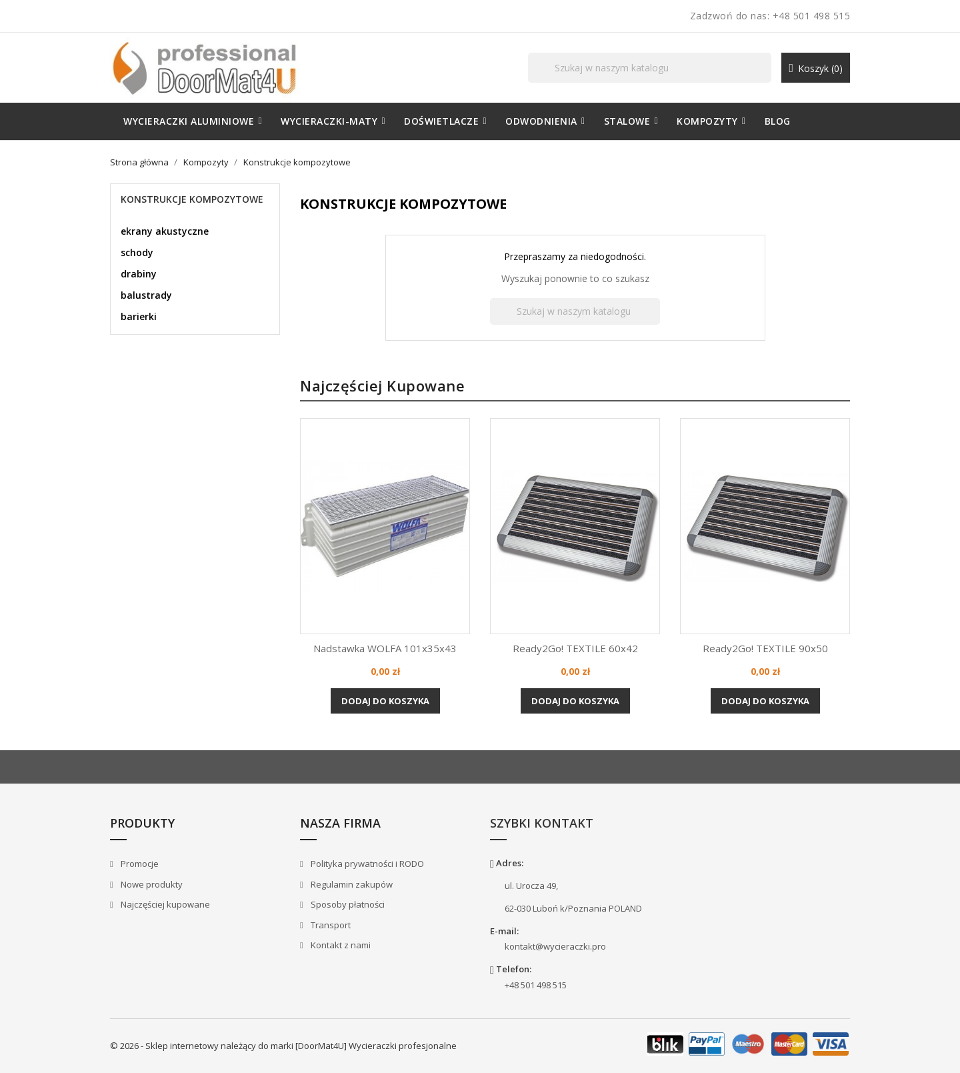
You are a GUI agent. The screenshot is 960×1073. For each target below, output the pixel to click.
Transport (330, 925)
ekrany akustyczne (165, 231)
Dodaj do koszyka (385, 701)
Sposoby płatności (347, 904)
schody (137, 252)
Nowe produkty (151, 884)
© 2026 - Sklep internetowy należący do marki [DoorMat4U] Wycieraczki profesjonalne (283, 1046)
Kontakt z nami (340, 945)
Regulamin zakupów (351, 884)
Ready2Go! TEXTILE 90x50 (765, 648)
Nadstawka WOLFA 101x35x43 (385, 648)
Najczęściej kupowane (164, 904)
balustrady (146, 295)
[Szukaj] (649, 68)
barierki (139, 316)
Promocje (139, 864)
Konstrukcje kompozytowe (192, 199)
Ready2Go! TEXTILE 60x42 (575, 648)
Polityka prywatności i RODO (366, 864)
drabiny (139, 273)
